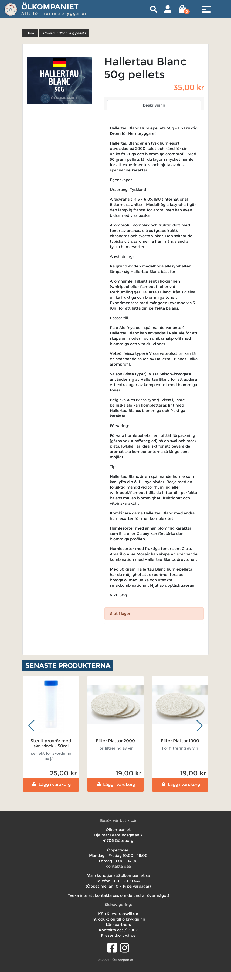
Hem (30, 33)
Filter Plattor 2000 (115, 740)
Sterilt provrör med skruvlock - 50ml (50, 743)
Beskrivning (154, 105)
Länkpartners (118, 924)
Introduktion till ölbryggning (118, 919)
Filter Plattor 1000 (180, 740)
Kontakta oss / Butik (118, 930)
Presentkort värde (118, 935)
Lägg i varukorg (51, 784)
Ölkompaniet (50, 6)
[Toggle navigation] (206, 9)
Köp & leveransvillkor (118, 913)
